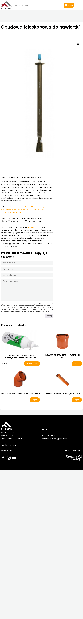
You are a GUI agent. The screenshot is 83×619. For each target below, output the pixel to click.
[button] (78, 44)
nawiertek (32, 227)
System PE (29, 207)
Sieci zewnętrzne (17, 207)
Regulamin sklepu (8, 445)
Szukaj (69, 5)
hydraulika (46, 207)
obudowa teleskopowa (27, 209)
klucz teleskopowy (8, 209)
